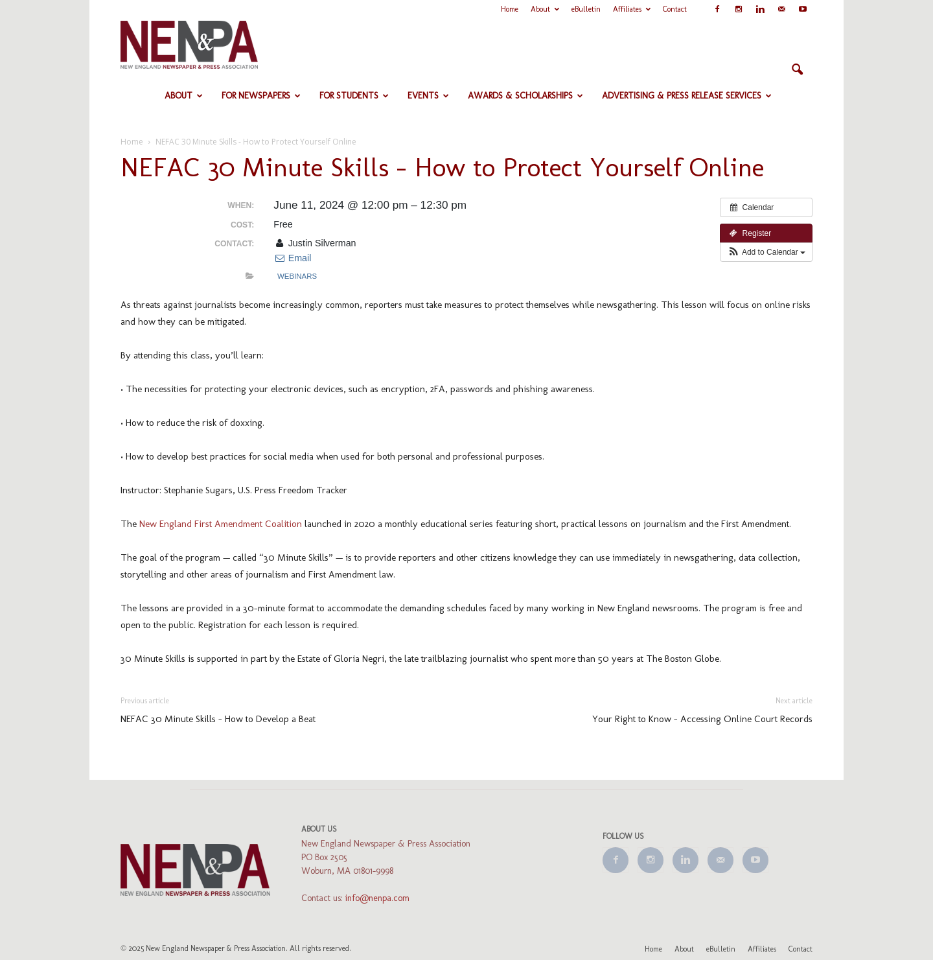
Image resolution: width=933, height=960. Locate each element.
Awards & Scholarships (525, 95)
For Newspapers (261, 95)
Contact (675, 9)
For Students (354, 95)
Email (292, 258)
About (545, 9)
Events (428, 95)
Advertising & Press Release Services (687, 95)
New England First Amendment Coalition (220, 524)
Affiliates (632, 9)
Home (509, 9)
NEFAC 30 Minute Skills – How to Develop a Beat (218, 719)
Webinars (297, 276)
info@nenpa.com (377, 898)
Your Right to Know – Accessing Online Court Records (702, 719)
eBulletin (586, 9)
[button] (796, 70)
